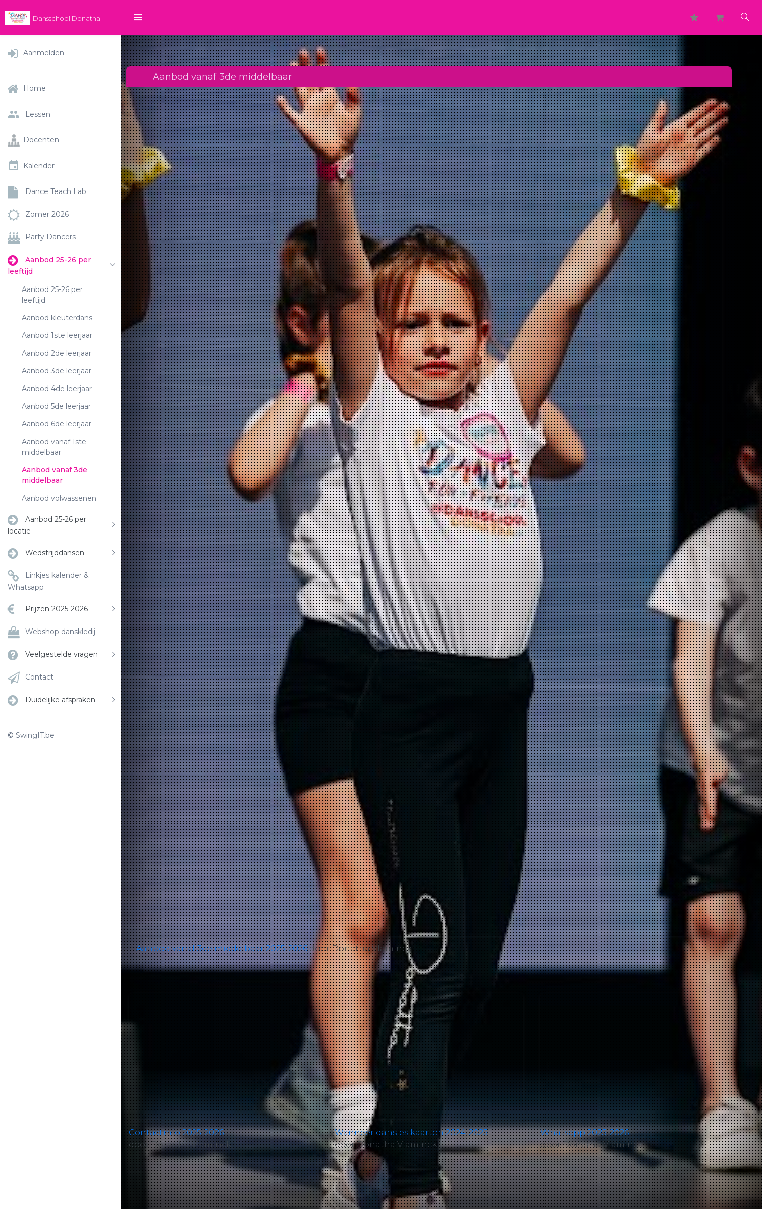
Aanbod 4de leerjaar (57, 388)
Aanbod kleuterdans (57, 317)
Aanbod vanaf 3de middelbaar (54, 475)
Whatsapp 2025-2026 (584, 1132)
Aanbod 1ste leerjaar (57, 335)
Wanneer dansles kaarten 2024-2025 (411, 1132)
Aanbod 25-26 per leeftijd (52, 295)
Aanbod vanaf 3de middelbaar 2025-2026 (221, 948)
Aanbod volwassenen (59, 498)
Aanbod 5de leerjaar (56, 406)
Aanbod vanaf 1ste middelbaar (54, 447)
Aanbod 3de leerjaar (56, 370)
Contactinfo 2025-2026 (176, 1132)
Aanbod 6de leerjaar (56, 423)
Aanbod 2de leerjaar (56, 353)
